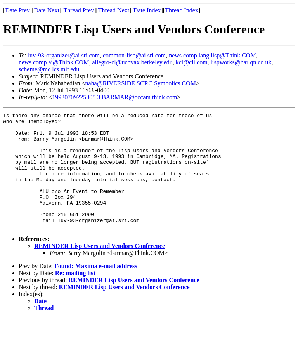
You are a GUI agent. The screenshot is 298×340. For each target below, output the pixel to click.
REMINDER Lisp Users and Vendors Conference (99, 268)
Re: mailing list (75, 295)
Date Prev (17, 10)
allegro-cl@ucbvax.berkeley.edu (132, 62)
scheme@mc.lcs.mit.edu (49, 69)
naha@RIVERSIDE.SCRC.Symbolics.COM (140, 83)
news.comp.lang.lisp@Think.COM (212, 55)
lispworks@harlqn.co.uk (241, 62)
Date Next (46, 10)
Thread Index (181, 10)
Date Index (147, 10)
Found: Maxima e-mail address (95, 288)
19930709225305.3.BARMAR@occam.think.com (114, 97)
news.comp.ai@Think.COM (54, 62)
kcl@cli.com (192, 62)
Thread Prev (78, 10)
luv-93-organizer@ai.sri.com (64, 55)
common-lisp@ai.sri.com (134, 55)
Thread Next (113, 10)
